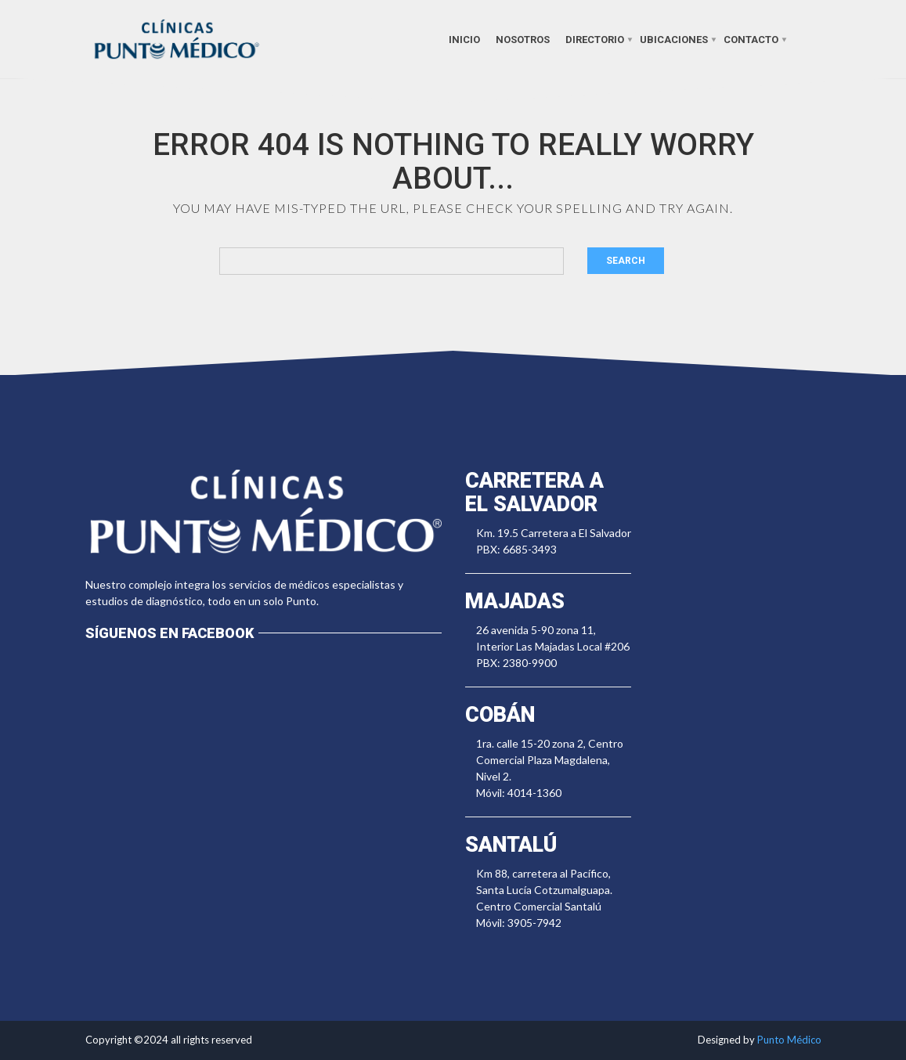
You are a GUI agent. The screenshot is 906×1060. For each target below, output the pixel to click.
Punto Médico (789, 1039)
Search (625, 260)
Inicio (464, 39)
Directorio (594, 39)
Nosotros (523, 39)
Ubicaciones (674, 39)
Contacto (751, 39)
